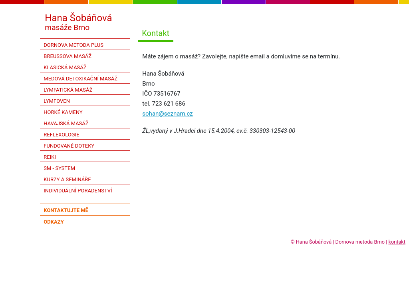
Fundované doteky (69, 146)
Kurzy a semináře (67, 179)
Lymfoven (57, 101)
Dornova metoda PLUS (73, 45)
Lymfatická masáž (68, 90)
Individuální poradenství (78, 191)
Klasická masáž (65, 67)
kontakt (396, 242)
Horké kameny (63, 112)
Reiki (50, 157)
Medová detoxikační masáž (80, 79)
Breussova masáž (67, 56)
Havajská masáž (66, 123)
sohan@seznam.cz (167, 113)
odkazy (54, 222)
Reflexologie (61, 135)
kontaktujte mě (66, 210)
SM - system (59, 168)
